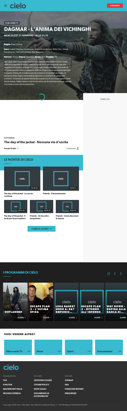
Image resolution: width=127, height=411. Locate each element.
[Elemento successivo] (121, 274)
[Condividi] (72, 148)
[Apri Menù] (7, 5)
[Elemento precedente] (115, 274)
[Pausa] (109, 274)
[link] (41, 140)
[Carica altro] (42, 229)
